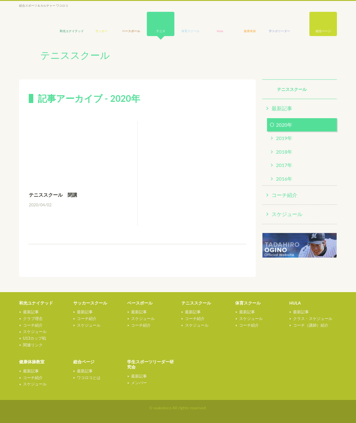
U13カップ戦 (33, 338)
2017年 (284, 165)
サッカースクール (90, 302)
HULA (295, 302)
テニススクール (196, 302)
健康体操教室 (31, 361)
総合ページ (323, 31)
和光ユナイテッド (36, 302)
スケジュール (287, 214)
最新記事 (282, 108)
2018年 (284, 152)
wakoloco (34, 20)
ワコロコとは (88, 377)
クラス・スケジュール (312, 318)
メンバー (138, 382)
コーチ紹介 (284, 195)
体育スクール (248, 302)
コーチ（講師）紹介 (310, 325)
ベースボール (140, 302)
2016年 (284, 179)
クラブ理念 (32, 318)
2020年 (284, 125)
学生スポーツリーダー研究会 (150, 364)
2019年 (284, 138)
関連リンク (32, 344)
